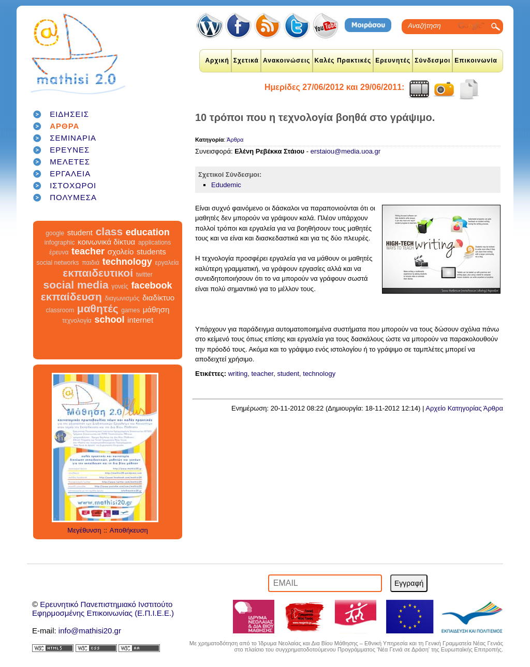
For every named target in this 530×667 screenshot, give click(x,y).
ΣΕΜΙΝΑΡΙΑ (73, 137)
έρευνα (58, 252)
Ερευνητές (392, 60)
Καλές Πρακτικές (343, 60)
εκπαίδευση (71, 296)
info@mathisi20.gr (89, 630)
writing (238, 373)
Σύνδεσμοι (432, 60)
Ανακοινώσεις (287, 60)
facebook (151, 285)
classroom (60, 310)
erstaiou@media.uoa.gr (345, 151)
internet (140, 320)
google (55, 233)
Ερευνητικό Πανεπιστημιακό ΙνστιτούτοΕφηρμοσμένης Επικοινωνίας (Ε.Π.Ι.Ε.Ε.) (103, 608)
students (151, 251)
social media (76, 284)
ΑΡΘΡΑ (64, 126)
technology (127, 261)
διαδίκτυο (158, 297)
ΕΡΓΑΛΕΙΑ (70, 173)
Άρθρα (235, 140)
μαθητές (98, 308)
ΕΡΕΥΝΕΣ (70, 149)
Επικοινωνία (475, 60)
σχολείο (121, 251)
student (80, 232)
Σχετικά (246, 60)
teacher (88, 251)
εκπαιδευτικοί (98, 272)
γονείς (119, 286)
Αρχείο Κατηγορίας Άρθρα (464, 408)
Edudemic (226, 185)
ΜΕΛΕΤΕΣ (70, 161)
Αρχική (217, 60)
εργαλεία (167, 263)
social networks (58, 263)
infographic (60, 242)
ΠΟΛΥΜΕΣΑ (73, 197)
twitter (144, 274)
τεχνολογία (77, 320)
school (109, 319)
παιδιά (90, 263)
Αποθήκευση (129, 530)
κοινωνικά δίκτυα (106, 242)
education (148, 232)
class (109, 231)
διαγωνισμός (122, 298)
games (130, 310)
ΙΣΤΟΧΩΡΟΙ (73, 185)
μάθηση (156, 309)
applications (154, 242)
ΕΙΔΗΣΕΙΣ (69, 114)
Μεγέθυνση (84, 530)
